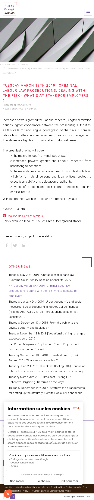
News (14, 64)
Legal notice (16, 491)
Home (6, 487)
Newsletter (77, 487)
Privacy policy (27, 491)
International (26, 487)
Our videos (55, 487)
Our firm (46, 487)
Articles (68, 491)
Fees (85, 487)
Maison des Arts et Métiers (25, 216)
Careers (37, 491)
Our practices (15, 487)
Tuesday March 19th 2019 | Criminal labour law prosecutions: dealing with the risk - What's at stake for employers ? (43, 291)
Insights (24, 64)
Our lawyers (38, 487)
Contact (69, 487)
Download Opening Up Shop (52, 491)
